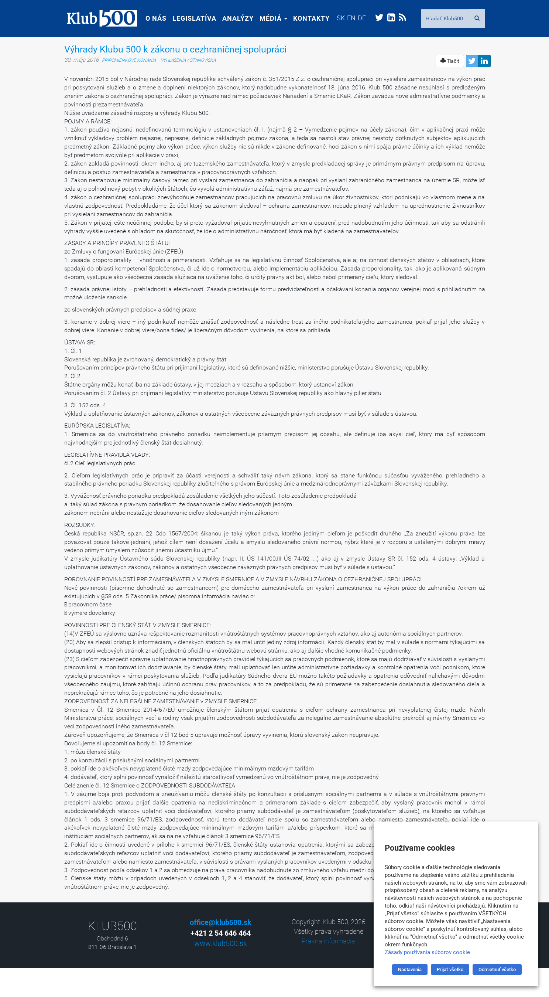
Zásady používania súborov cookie (427, 952)
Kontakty (309, 18)
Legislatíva (192, 18)
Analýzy (235, 18)
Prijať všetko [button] (450, 969)
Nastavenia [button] (410, 969)
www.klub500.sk (220, 943)
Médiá (271, 18)
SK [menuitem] (338, 18)
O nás (153, 18)
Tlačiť (449, 61)
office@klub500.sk (220, 922)
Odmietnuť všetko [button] (497, 969)
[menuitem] (338, 18)
